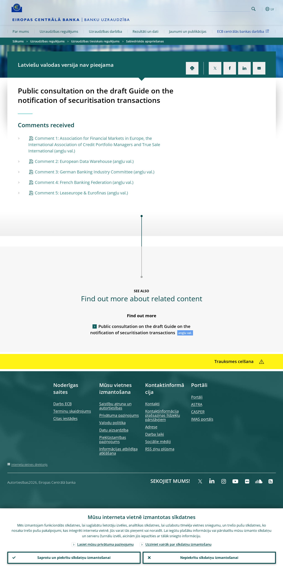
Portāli (197, 397)
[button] (261, 9)
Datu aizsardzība (113, 429)
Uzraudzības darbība (105, 31)
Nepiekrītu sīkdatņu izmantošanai (209, 557)
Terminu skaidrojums (72, 411)
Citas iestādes (65, 418)
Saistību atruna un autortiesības (115, 405)
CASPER (198, 411)
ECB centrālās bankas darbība (243, 31)
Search (253, 9)
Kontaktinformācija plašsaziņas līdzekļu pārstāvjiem (162, 415)
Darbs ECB (62, 403)
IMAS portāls (202, 419)
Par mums (21, 31)
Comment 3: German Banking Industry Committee (84, 172)
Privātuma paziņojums (119, 415)
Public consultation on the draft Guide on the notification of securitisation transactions (140, 329)
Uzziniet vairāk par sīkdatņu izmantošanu (178, 544)
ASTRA (196, 404)
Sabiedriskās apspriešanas (145, 41)
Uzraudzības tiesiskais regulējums (95, 41)
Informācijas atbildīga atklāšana (118, 451)
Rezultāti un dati (145, 31)
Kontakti (152, 403)
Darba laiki (154, 434)
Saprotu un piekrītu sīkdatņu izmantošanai (74, 557)
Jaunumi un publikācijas (187, 31)
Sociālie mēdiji (158, 441)
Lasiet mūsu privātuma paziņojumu (105, 544)
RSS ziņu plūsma (159, 448)
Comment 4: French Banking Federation (73, 182)
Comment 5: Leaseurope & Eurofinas (70, 193)
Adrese (151, 426)
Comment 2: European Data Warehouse (73, 161)
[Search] (229, 8)
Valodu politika (112, 422)
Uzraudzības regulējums (59, 31)
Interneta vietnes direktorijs (29, 464)
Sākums (18, 41)
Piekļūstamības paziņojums (112, 439)
